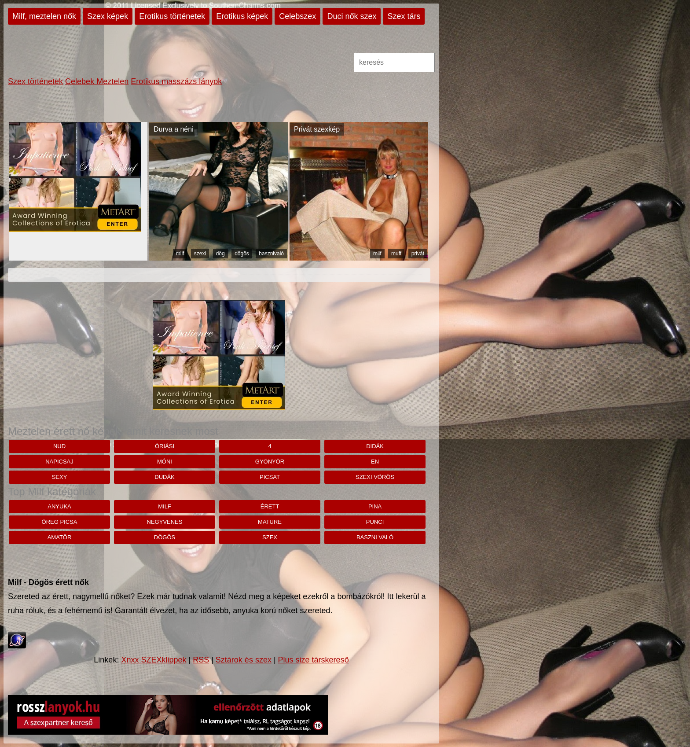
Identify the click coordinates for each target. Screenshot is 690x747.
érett (270, 506)
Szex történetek (35, 81)
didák (375, 446)
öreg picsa (59, 522)
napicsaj (59, 461)
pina (375, 506)
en (375, 461)
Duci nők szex (351, 16)
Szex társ (403, 16)
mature (270, 522)
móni (164, 461)
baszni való (374, 537)
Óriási (164, 446)
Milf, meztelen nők (44, 16)
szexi (200, 253)
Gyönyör (269, 461)
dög (220, 253)
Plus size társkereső (313, 659)
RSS (201, 659)
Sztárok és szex (244, 659)
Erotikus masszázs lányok (176, 81)
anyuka (59, 506)
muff (396, 253)
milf (180, 253)
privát (417, 253)
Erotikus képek (242, 16)
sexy (59, 477)
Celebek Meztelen (96, 81)
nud (59, 446)
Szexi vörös (375, 477)
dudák (164, 477)
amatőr (60, 537)
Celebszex (297, 16)
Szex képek (107, 16)
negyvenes (165, 522)
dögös (242, 253)
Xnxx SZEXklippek (153, 659)
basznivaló (271, 253)
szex (269, 537)
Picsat (270, 477)
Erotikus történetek (172, 16)
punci (375, 522)
